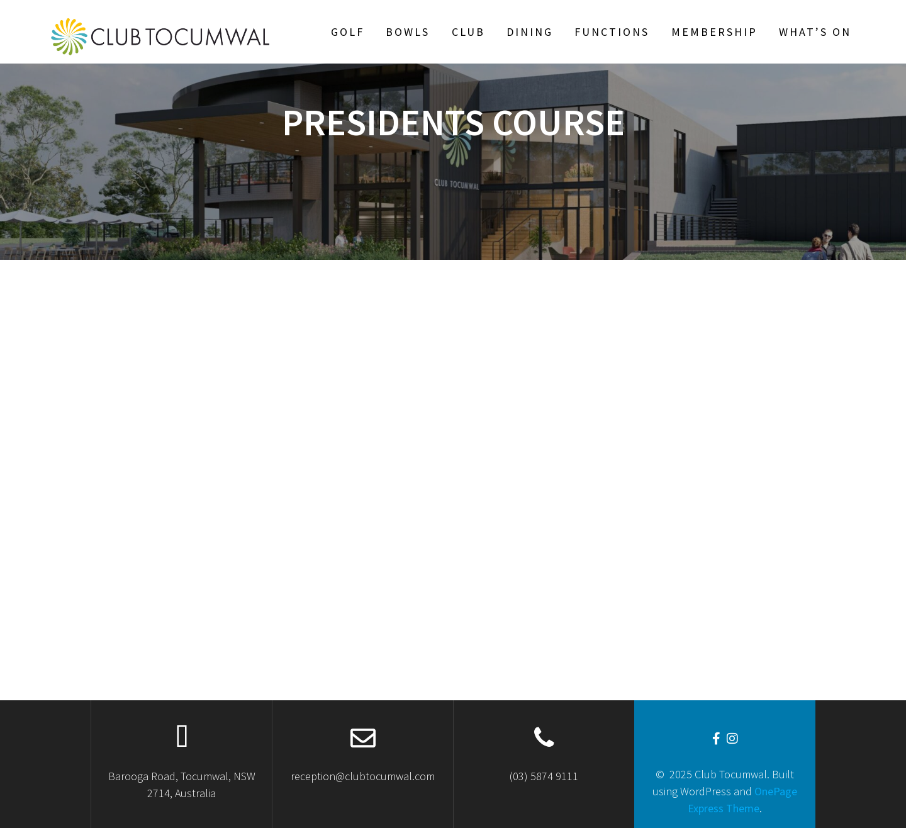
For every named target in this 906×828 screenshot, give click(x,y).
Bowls (408, 32)
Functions (611, 32)
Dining (529, 32)
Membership (714, 32)
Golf (347, 32)
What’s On (815, 32)
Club (468, 32)
